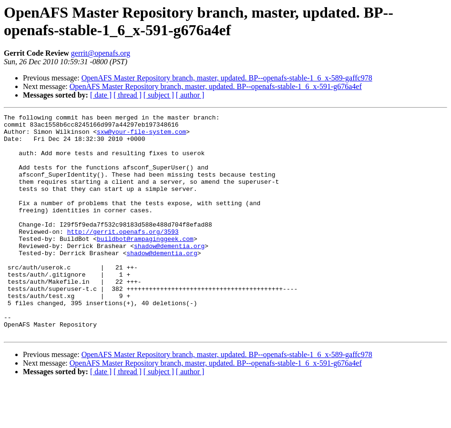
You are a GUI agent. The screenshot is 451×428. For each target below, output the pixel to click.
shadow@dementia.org (169, 273)
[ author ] (190, 95)
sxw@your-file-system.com (141, 135)
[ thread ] (127, 95)
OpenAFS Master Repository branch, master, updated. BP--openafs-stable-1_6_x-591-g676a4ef (216, 86)
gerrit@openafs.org (100, 53)
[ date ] (101, 95)
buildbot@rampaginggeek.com (145, 264)
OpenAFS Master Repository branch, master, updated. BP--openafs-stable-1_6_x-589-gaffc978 (227, 78)
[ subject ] (159, 95)
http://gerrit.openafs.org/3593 (123, 255)
